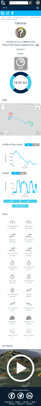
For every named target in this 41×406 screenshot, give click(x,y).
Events (9, 17)
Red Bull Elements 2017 (20, 17)
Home (3, 17)
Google (38, 104)
